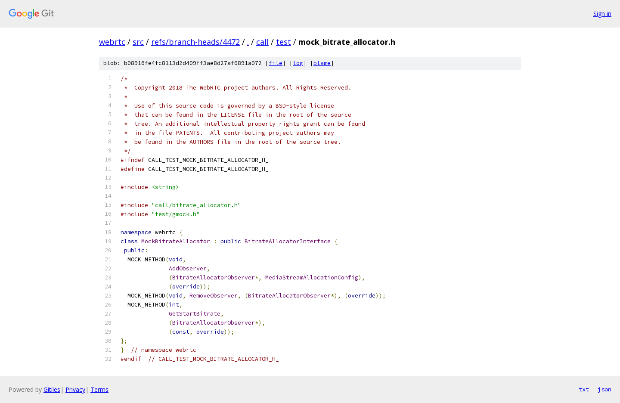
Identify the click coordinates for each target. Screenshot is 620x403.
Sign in (602, 13)
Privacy (75, 389)
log (298, 63)
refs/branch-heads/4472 (195, 42)
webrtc (112, 42)
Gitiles (51, 389)
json (604, 389)
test (283, 42)
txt (584, 389)
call (262, 42)
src (138, 42)
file (275, 63)
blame (322, 63)
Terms (99, 389)
